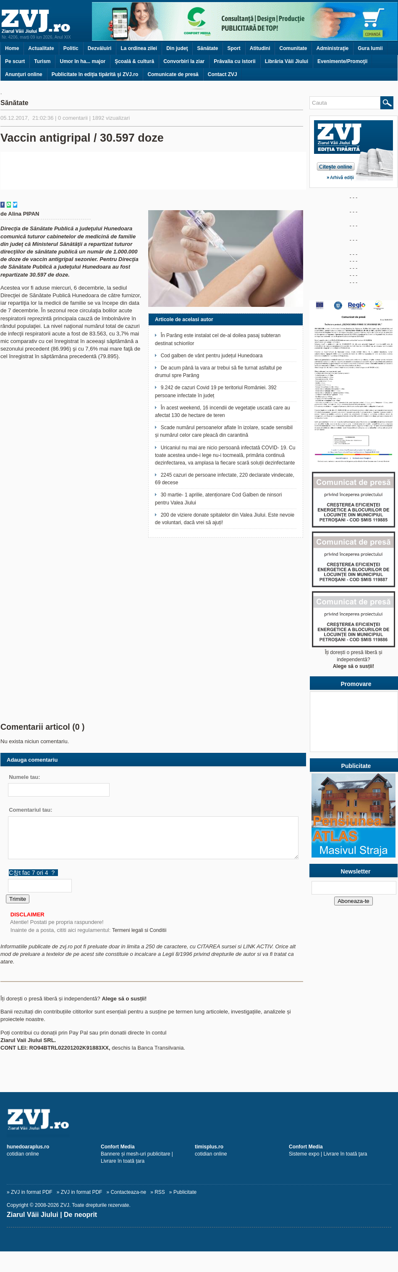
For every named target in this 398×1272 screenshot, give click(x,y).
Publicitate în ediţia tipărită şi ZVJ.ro (95, 74)
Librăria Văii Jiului (286, 61)
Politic (71, 48)
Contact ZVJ (222, 74)
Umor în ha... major (82, 61)
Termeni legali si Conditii (139, 930)
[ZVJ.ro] (199, 1118)
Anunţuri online (23, 74)
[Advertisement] (153, 649)
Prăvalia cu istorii (234, 61)
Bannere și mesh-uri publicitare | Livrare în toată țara (137, 1154)
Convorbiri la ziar (183, 61)
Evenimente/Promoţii (342, 61)
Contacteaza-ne (128, 1192)
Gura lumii (370, 48)
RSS (159, 1192)
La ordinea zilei (138, 48)
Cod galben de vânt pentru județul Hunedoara (212, 356)
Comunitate (293, 48)
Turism (42, 61)
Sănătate (207, 48)
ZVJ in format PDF (31, 1192)
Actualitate (41, 48)
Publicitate (184, 1192)
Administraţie (332, 48)
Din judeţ (177, 48)
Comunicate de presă (172, 74)
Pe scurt (15, 61)
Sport (233, 48)
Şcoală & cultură (134, 61)
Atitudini (260, 48)
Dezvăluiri (100, 48)
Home (12, 48)
